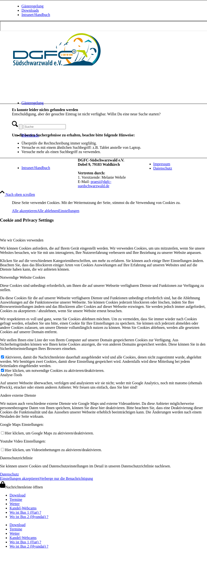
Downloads (30, 10)
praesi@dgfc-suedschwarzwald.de (94, 184)
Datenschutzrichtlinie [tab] (16, 458)
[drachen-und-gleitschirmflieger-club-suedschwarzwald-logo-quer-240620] (57, 66)
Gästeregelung (32, 6)
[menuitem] (109, 6)
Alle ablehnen (47, 211)
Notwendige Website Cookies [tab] (22, 277)
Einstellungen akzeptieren (20, 478)
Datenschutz (162, 168)
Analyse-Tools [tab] (11, 375)
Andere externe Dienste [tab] (18, 395)
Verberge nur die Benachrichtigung (66, 478)
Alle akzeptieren (24, 211)
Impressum (161, 164)
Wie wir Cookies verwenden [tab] (21, 240)
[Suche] (45, 126)
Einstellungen (68, 211)
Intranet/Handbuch (35, 15)
